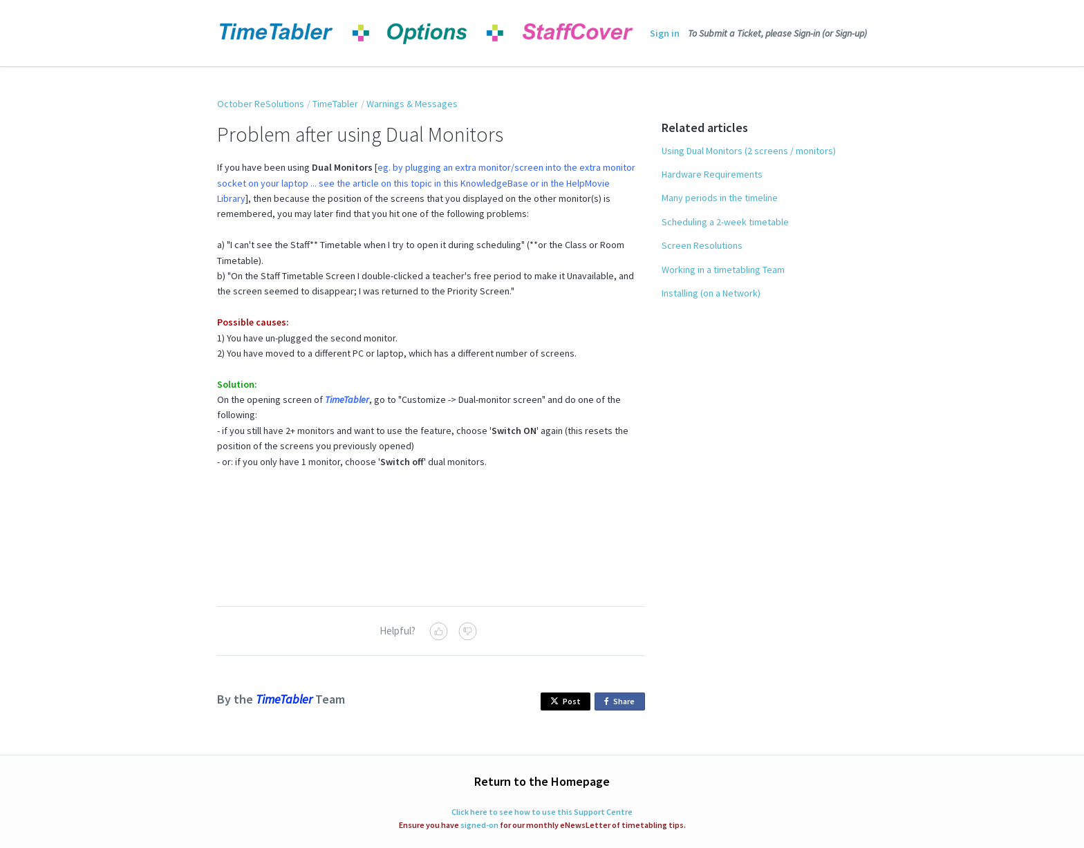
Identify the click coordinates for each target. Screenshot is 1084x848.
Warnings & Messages (412, 103)
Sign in (665, 33)
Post (565, 701)
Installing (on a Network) (711, 293)
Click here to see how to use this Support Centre (542, 812)
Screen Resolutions (702, 245)
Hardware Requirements (712, 174)
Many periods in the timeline (720, 197)
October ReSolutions (260, 103)
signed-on (479, 825)
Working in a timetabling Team (723, 269)
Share (621, 701)
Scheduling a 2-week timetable (725, 222)
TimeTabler (335, 103)
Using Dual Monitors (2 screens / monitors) (749, 150)
